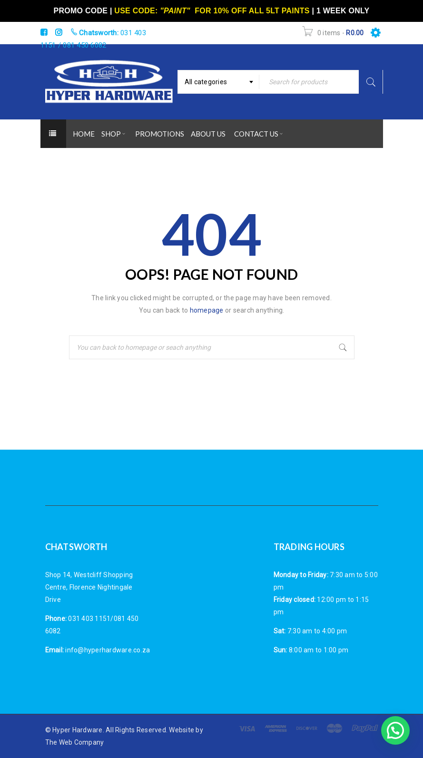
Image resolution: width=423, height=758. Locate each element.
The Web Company (74, 742)
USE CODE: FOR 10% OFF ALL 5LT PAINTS (211, 11)
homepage (207, 310)
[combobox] (218, 82)
